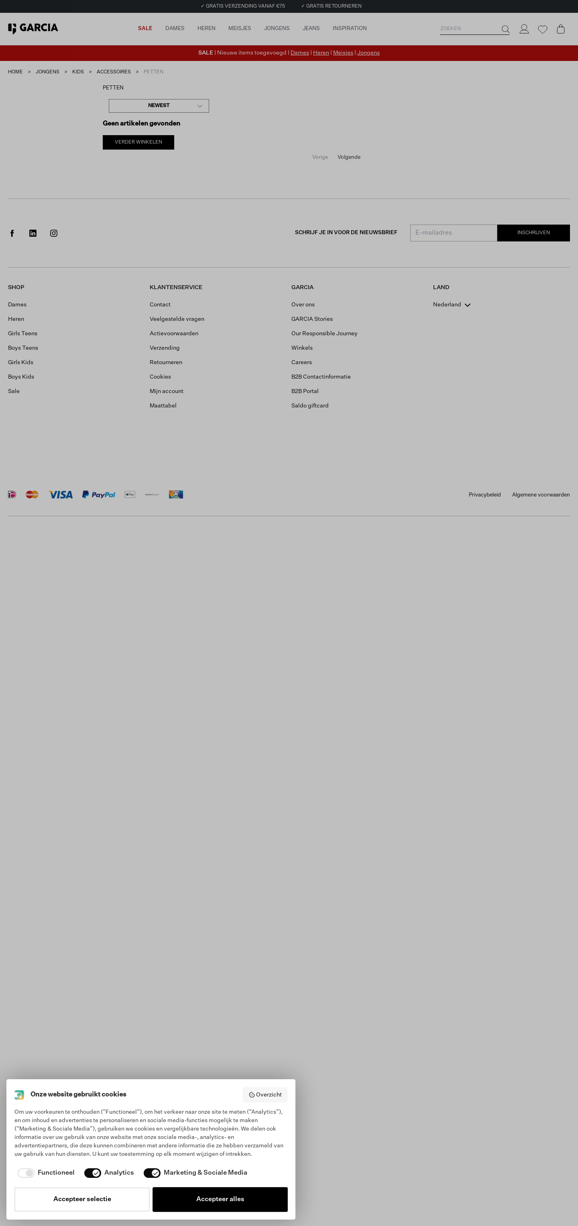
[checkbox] (44, 1173)
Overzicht (265, 1094)
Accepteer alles (220, 1199)
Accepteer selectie (82, 1199)
